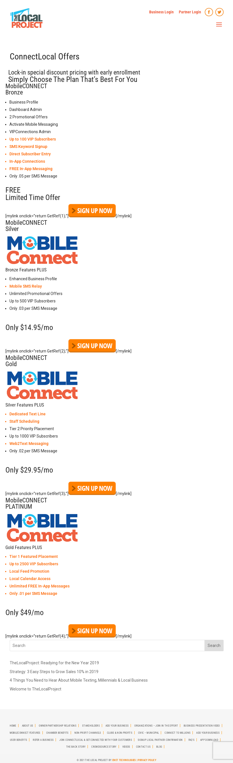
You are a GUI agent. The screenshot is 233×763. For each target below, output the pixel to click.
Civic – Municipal (148, 732)
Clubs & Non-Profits (119, 732)
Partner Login (190, 12)
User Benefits (18, 740)
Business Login (161, 12)
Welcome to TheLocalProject (35, 689)
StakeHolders (91, 725)
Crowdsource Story (103, 746)
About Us (27, 725)
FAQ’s (192, 740)
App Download (209, 740)
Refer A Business (43, 740)
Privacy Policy (147, 760)
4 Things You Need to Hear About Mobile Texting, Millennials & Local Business (79, 680)
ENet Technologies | (125, 760)
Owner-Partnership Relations (57, 725)
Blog (159, 746)
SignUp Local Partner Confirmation (160, 740)
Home (13, 725)
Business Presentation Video (202, 725)
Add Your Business (117, 725)
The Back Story (76, 746)
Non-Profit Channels (87, 732)
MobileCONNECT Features (25, 732)
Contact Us (143, 746)
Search (214, 645)
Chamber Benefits (57, 732)
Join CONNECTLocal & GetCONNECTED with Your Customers (95, 740)
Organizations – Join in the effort (156, 725)
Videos (126, 746)
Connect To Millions (178, 732)
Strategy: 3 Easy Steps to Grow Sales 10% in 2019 (54, 671)
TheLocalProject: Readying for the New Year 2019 (54, 663)
